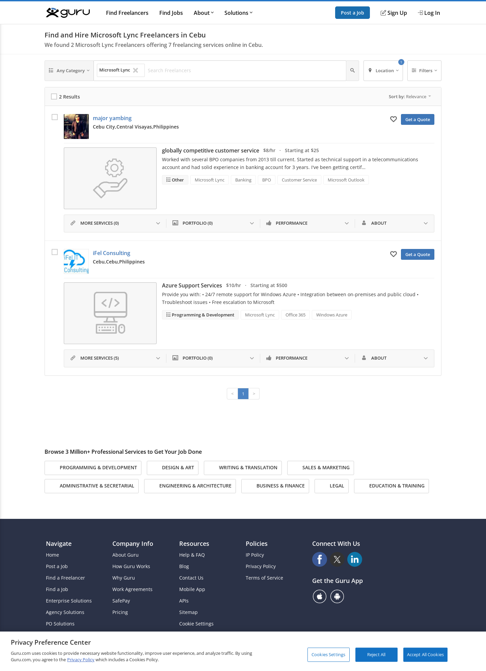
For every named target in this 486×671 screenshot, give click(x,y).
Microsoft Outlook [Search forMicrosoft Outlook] (346, 180)
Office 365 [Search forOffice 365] (295, 315)
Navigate (59, 543)
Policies (257, 543)
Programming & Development (202, 315)
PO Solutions (60, 624)
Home (52, 555)
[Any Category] (69, 70)
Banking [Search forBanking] (243, 180)
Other (177, 180)
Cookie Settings (196, 624)
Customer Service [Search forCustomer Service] (299, 180)
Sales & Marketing (321, 468)
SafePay (121, 601)
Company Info (132, 543)
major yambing (112, 118)
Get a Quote (417, 119)
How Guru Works (131, 566)
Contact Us (191, 578)
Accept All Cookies (425, 654)
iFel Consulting (111, 253)
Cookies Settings (328, 654)
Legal (331, 486)
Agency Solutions (65, 612)
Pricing (120, 612)
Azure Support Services (192, 285)
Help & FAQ (192, 555)
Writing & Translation (242, 468)
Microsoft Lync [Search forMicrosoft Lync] (209, 180)
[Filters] (424, 70)
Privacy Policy (261, 566)
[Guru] (68, 13)
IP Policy (255, 555)
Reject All (376, 654)
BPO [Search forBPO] (266, 180)
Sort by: (410, 96)
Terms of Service (264, 578)
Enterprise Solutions (69, 601)
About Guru (125, 555)
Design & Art (172, 468)
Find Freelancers (127, 13)
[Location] (383, 70)
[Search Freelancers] (245, 70)
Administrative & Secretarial (91, 486)
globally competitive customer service (210, 150)
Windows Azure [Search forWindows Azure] (331, 315)
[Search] (352, 70)
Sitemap (188, 612)
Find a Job (57, 589)
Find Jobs (171, 13)
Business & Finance (275, 486)
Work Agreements (132, 589)
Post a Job (352, 12)
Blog (184, 566)
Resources (194, 543)
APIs (184, 601)
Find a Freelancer (65, 578)
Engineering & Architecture (190, 486)
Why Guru (123, 578)
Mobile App (192, 589)
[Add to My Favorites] (393, 118)
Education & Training (391, 486)
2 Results (69, 96)
